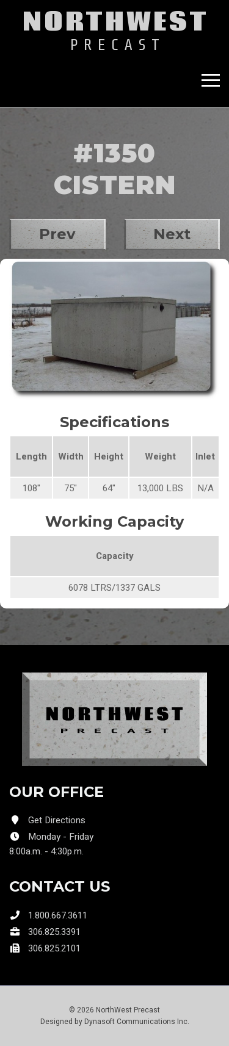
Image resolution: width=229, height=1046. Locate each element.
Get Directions (56, 820)
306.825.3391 (54, 932)
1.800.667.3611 (57, 915)
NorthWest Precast (128, 1010)
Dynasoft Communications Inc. (136, 1021)
